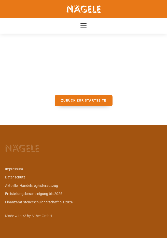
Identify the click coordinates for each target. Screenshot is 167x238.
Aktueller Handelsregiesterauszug (31, 186)
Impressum (14, 169)
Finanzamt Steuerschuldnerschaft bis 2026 (39, 202)
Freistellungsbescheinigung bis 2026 (33, 194)
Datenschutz (15, 177)
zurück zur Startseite (83, 100)
